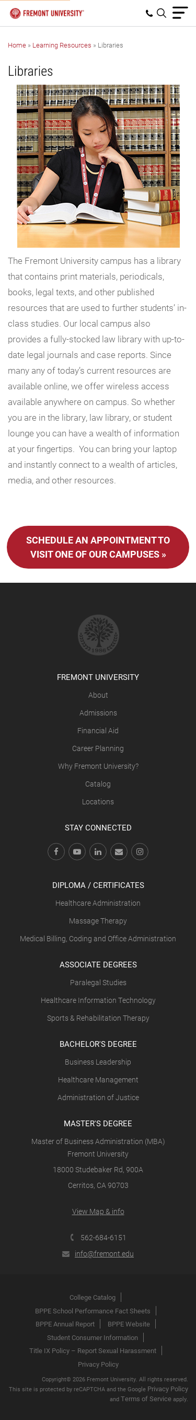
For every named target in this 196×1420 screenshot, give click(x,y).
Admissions (98, 713)
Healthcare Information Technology (98, 1000)
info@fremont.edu (98, 1254)
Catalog (98, 784)
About (98, 695)
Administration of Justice (98, 1097)
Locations (98, 801)
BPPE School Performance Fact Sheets (93, 1310)
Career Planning (98, 748)
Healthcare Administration (98, 903)
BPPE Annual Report (65, 1324)
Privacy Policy (98, 1364)
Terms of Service (146, 1398)
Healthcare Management (98, 1079)
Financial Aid (98, 730)
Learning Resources (61, 45)
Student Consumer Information (92, 1337)
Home (17, 45)
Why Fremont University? (98, 766)
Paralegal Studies (98, 982)
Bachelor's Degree (98, 1043)
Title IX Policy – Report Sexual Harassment (92, 1350)
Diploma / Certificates (98, 885)
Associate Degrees (98, 964)
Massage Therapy (98, 921)
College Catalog (93, 1297)
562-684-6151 (98, 1237)
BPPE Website (129, 1324)
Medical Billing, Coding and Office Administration (98, 938)
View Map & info (98, 1211)
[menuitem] (151, 13)
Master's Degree (98, 1123)
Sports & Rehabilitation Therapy (98, 1018)
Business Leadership (98, 1062)
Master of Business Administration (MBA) (98, 1141)
